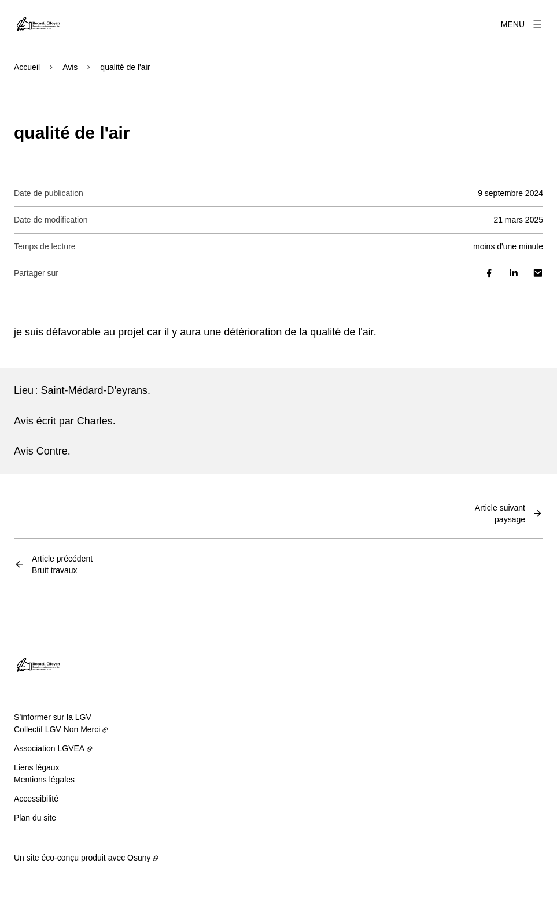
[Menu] (522, 24)
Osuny (138, 857)
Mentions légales (44, 779)
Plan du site (35, 817)
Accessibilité (36, 798)
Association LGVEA (49, 748)
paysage (500, 513)
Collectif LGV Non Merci (57, 729)
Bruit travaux (62, 564)
